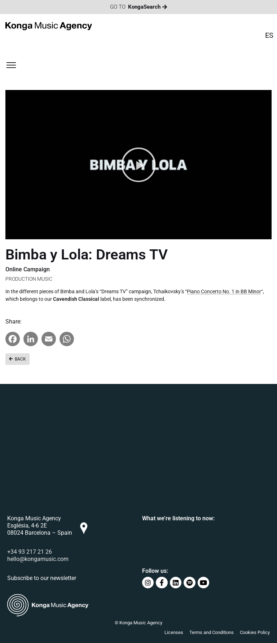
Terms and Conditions (211, 632)
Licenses (173, 632)
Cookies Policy (255, 632)
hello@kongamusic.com (38, 559)
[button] (138, 165)
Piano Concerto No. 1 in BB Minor (224, 291)
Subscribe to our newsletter (41, 578)
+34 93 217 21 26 (29, 551)
